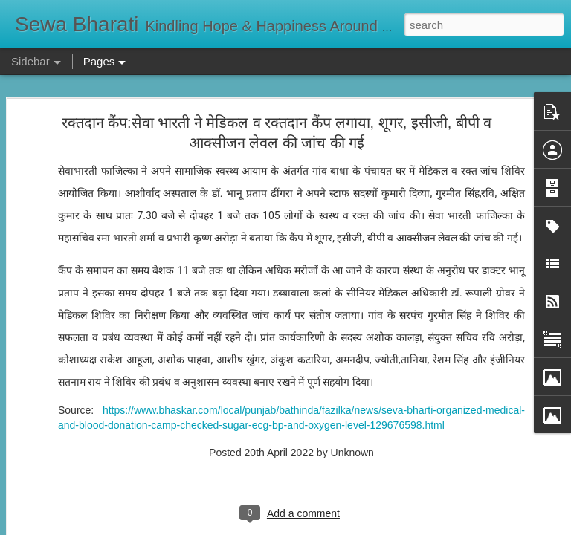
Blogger (332, 526)
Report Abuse (376, 526)
